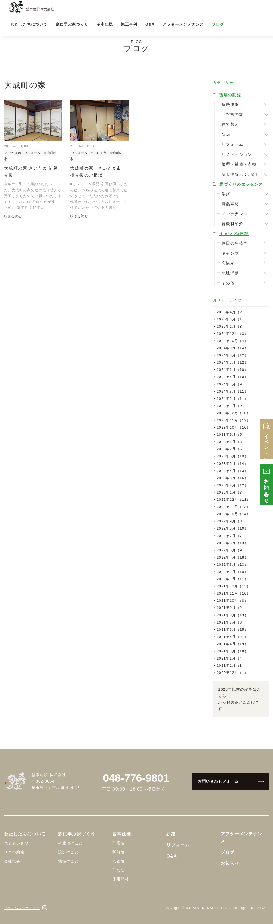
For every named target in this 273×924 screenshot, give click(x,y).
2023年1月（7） (231, 492)
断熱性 (118, 852)
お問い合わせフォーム (218, 781)
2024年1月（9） (231, 406)
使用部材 (120, 879)
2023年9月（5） (231, 435)
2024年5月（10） (232, 377)
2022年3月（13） (232, 565)
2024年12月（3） (232, 334)
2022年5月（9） (231, 550)
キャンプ (230, 253)
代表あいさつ (16, 843)
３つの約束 (14, 852)
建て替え (230, 124)
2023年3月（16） (232, 478)
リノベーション (237, 154)
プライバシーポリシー (22, 908)
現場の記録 (230, 95)
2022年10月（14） (234, 514)
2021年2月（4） (231, 658)
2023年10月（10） (234, 427)
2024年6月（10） (232, 370)
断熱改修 (230, 104)
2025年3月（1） (231, 319)
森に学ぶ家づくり (72, 24)
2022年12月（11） (234, 500)
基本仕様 (105, 24)
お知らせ (230, 863)
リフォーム (232, 144)
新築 (226, 134)
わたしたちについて (29, 24)
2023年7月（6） (231, 449)
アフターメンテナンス (183, 24)
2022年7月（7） (231, 536)
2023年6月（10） (232, 456)
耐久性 (118, 870)
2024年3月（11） (232, 391)
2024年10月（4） (232, 341)
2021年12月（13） (234, 586)
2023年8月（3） (231, 442)
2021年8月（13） (232, 615)
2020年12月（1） (232, 673)
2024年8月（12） (232, 355)
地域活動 (230, 273)
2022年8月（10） (232, 528)
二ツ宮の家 (232, 114)
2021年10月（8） (232, 601)
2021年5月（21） (232, 637)
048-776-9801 (136, 778)
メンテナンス (235, 213)
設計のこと (68, 852)
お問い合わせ (266, 484)
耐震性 (118, 843)
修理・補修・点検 (239, 164)
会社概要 (12, 861)
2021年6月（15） (232, 630)
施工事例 (129, 24)
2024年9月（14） (232, 348)
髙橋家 (228, 263)
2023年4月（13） (232, 471)
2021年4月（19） (232, 644)
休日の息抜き (235, 243)
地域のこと (68, 861)
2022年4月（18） (232, 557)
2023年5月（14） (232, 464)
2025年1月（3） (231, 326)
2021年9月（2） (231, 608)
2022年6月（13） (232, 543)
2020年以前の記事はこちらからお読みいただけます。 (239, 698)
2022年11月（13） (234, 507)
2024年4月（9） (231, 384)
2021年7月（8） (231, 622)
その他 (228, 283)
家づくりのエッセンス (241, 184)
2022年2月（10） (232, 572)
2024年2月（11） (232, 399)
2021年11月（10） (234, 593)
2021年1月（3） (231, 665)
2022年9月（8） (231, 521)
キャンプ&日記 (234, 233)
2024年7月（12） (232, 362)
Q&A (150, 24)
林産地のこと (70, 843)
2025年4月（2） (231, 312)
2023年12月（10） (234, 413)
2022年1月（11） (232, 579)
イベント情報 (266, 439)
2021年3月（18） (232, 651)
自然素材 (230, 203)
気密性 (118, 861)
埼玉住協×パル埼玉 (240, 174)
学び (226, 194)
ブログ (218, 24)
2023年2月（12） (232, 485)
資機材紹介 (232, 223)
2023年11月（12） (234, 420)
